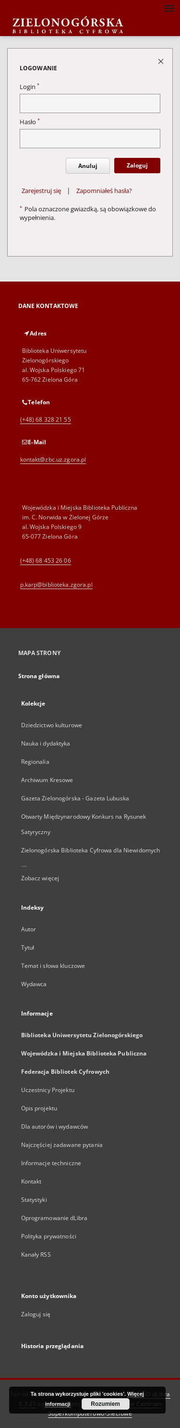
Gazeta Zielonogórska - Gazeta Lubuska (75, 798)
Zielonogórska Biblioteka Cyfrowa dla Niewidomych (90, 850)
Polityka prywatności (48, 1236)
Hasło (30, 122)
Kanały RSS (36, 1254)
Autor (28, 929)
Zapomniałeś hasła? (104, 191)
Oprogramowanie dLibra (54, 1218)
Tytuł (28, 947)
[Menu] (169, 7)
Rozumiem (105, 1404)
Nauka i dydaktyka (46, 743)
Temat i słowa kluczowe (53, 966)
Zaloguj (137, 165)
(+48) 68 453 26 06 (45, 560)
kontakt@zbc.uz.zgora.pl (53, 459)
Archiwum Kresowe (47, 780)
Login (29, 87)
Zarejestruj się (41, 191)
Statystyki (34, 1200)
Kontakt (31, 1181)
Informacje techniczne (51, 1163)
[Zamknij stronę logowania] (161, 60)
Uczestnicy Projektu (47, 1090)
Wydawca (34, 984)
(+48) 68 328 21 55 (45, 419)
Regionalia (35, 762)
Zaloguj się (36, 1314)
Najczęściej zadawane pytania (62, 1145)
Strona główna (39, 676)
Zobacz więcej (40, 878)
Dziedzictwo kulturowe (52, 725)
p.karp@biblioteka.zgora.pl (56, 584)
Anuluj (87, 166)
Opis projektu (39, 1108)
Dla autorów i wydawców (54, 1126)
